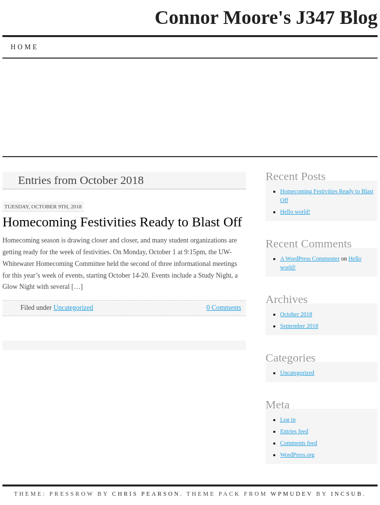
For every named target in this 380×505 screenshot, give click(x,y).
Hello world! (295, 211)
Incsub (347, 493)
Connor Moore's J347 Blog (266, 17)
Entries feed (294, 431)
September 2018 (299, 326)
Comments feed (298, 443)
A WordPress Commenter (310, 258)
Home (25, 47)
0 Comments (224, 307)
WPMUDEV (292, 493)
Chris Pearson (146, 493)
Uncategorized (74, 307)
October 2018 (296, 314)
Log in (288, 419)
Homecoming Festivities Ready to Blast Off (122, 221)
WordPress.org (297, 454)
